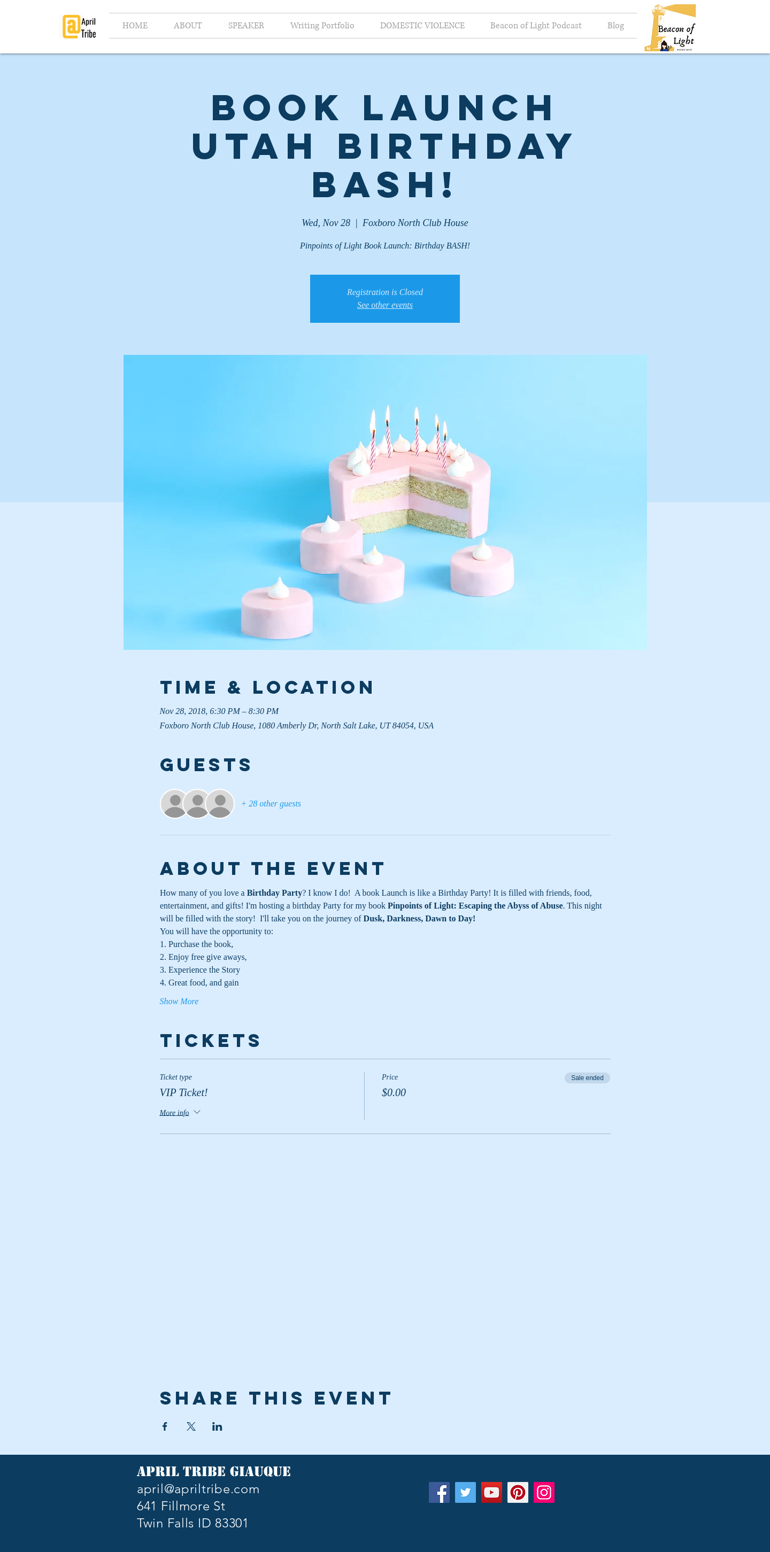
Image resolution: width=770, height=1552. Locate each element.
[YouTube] (491, 1492)
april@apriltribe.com (198, 1488)
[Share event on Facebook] (165, 1426)
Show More (179, 1001)
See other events (385, 304)
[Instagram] (544, 1492)
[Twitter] (465, 1492)
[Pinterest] (517, 1492)
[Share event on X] (191, 1426)
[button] (246, 25)
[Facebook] (439, 1492)
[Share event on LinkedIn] (217, 1426)
